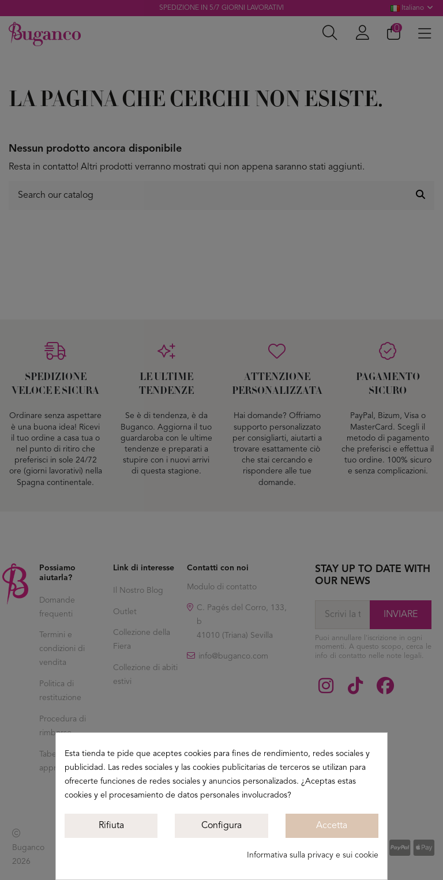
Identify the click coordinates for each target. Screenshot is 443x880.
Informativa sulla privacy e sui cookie (312, 855)
